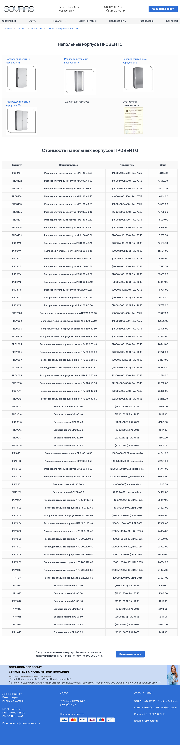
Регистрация (10, 699)
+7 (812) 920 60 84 (167, 703)
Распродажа (146, 22)
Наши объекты (117, 22)
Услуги (33, 22)
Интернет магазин (13, 703)
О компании (9, 22)
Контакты (172, 22)
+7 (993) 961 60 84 (166, 709)
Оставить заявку (163, 9)
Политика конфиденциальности (21, 725)
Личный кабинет (12, 696)
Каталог (58, 22)
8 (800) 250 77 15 (155, 716)
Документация (87, 22)
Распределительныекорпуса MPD (21, 120)
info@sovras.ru (150, 723)
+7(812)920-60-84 (115, 10)
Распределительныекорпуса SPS (138, 77)
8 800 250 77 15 (113, 7)
